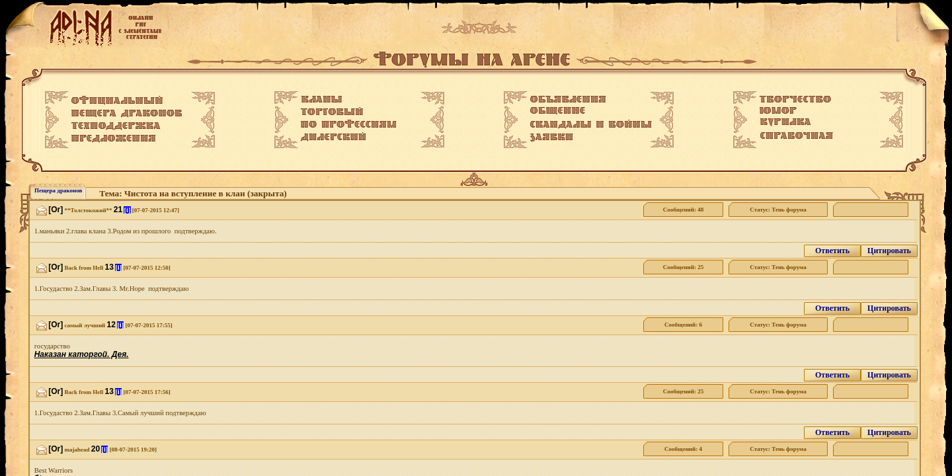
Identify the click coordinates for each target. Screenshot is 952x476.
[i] (127, 210)
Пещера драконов (58, 190)
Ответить (832, 250)
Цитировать (889, 250)
